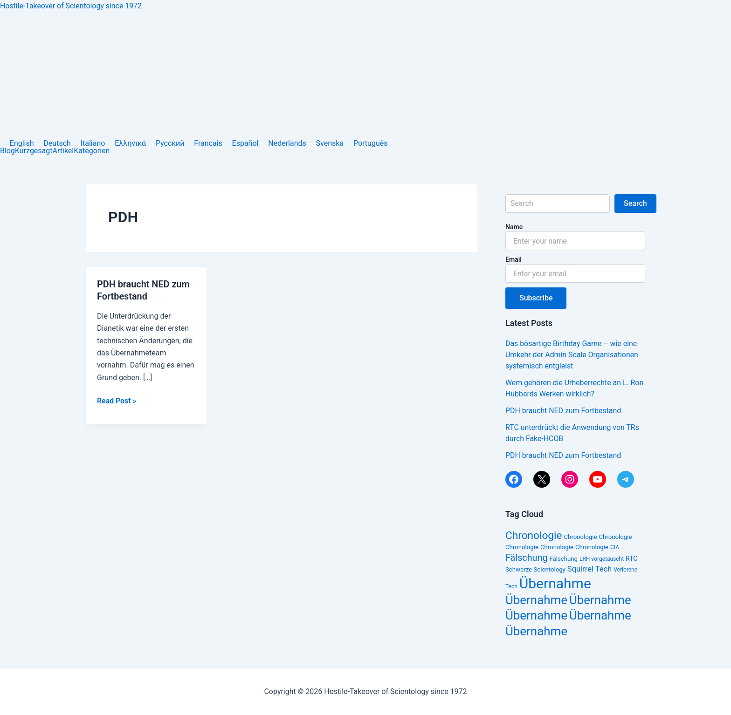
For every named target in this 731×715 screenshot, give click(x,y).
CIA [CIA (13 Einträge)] (614, 547)
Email (513, 259)
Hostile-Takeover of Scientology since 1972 (71, 5)
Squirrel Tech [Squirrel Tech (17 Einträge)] (589, 569)
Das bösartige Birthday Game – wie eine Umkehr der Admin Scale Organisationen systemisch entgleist (572, 354)
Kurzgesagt (34, 151)
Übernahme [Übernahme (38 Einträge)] (555, 583)
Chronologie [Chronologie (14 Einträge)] (580, 536)
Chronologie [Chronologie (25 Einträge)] (533, 535)
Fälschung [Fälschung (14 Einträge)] (563, 558)
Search (636, 203)
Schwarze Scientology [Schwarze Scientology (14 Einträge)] (535, 569)
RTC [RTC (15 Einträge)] (631, 558)
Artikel (63, 151)
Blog (7, 151)
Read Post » (117, 400)
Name (514, 227)
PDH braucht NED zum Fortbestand (563, 410)
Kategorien (92, 151)
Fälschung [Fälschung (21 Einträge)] (526, 557)
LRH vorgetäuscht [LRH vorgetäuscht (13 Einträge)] (601, 559)
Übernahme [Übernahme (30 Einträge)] (536, 600)
